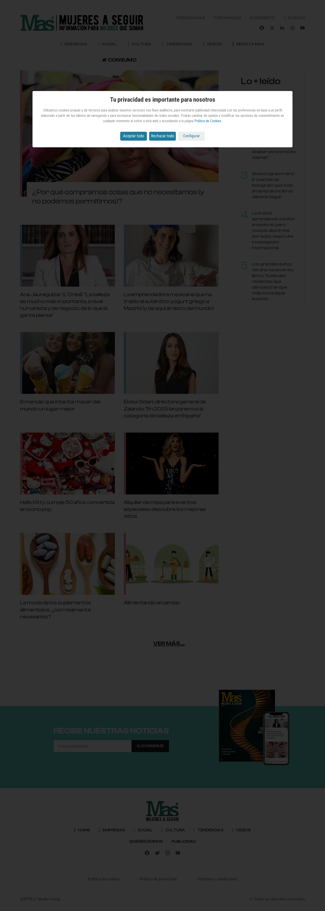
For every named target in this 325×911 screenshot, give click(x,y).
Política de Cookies (207, 121)
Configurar (191, 136)
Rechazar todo (162, 136)
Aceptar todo (133, 136)
